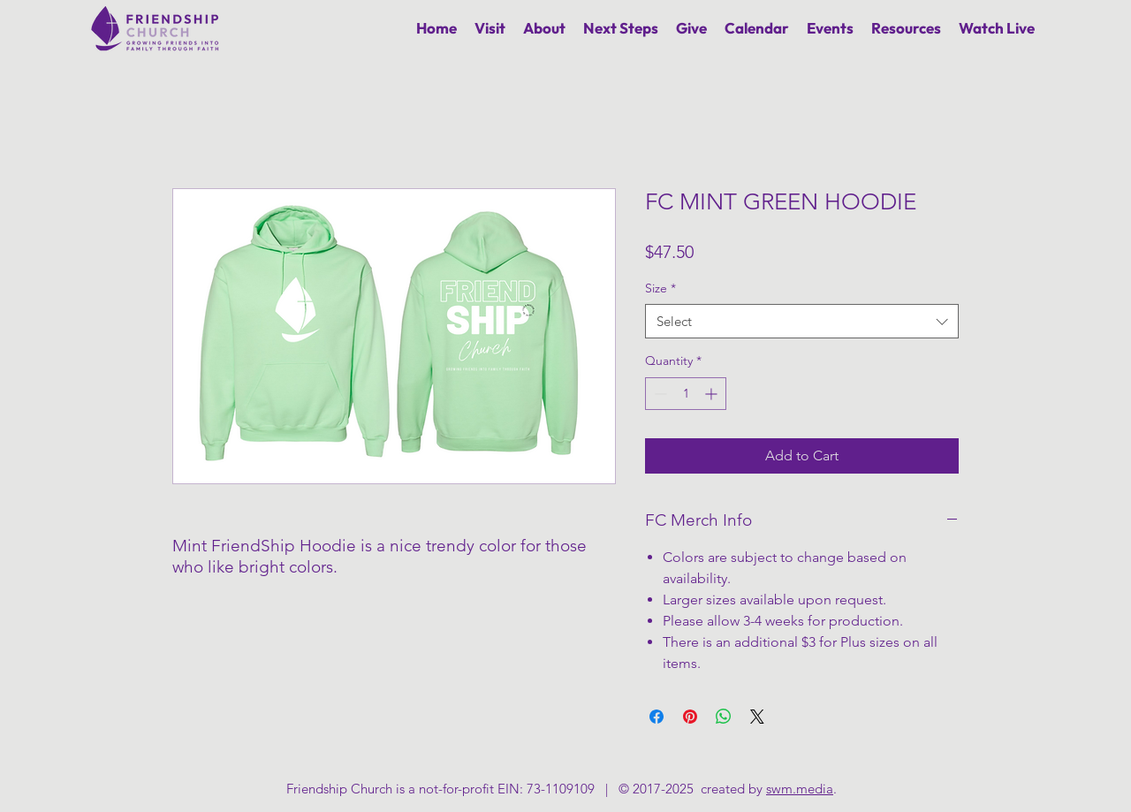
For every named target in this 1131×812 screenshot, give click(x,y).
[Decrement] (659, 393)
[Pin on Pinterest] (690, 716)
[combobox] (802, 321)
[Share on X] (757, 716)
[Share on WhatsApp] (723, 716)
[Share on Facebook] (656, 716)
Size (660, 288)
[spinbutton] (686, 393)
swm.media (799, 788)
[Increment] (713, 393)
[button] (544, 28)
